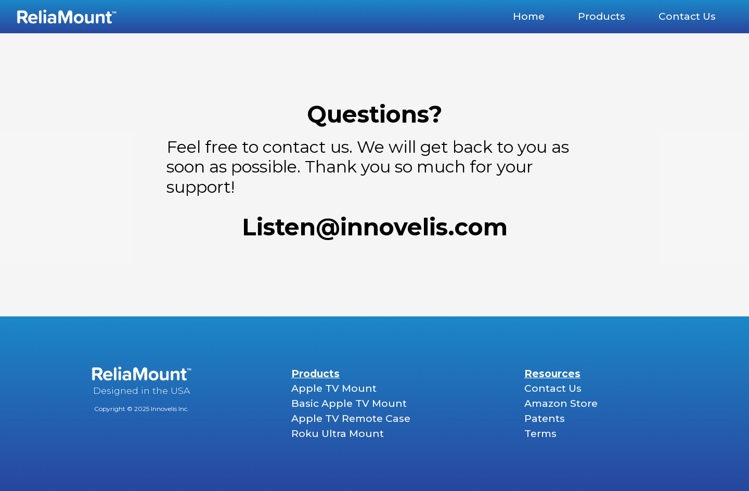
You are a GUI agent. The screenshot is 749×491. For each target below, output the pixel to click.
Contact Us (553, 388)
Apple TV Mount (334, 388)
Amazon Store (561, 403)
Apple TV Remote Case (350, 418)
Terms (540, 433)
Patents (544, 418)
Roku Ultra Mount (337, 433)
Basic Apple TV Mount (349, 403)
